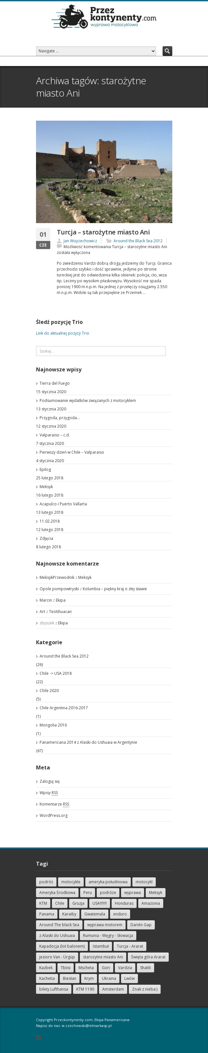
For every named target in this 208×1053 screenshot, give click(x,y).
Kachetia (47, 978)
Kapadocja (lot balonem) (62, 946)
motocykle (70, 882)
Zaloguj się (50, 781)
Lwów (129, 978)
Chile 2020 (49, 690)
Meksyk (46, 486)
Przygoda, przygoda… (60, 417)
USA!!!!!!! (99, 903)
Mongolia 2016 (53, 725)
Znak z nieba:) (144, 989)
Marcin (46, 600)
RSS (38, 1037)
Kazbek (46, 967)
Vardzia (125, 967)
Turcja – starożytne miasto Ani (103, 232)
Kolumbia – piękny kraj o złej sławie (115, 589)
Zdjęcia (46, 538)
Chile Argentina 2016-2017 (64, 708)
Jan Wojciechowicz (80, 241)
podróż (46, 882)
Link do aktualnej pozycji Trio (62, 333)
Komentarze (54, 804)
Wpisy (49, 793)
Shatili (145, 967)
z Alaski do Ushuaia (57, 935)
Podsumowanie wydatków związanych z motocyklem (88, 400)
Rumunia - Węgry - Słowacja (108, 935)
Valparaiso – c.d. (55, 435)
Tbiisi (65, 967)
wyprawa (132, 892)
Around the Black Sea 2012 (138, 241)
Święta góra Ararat (148, 957)
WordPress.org (53, 815)
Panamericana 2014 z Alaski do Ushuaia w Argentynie (88, 742)
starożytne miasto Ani (103, 957)
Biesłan (69, 978)
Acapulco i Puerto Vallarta (63, 504)
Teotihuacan (60, 611)
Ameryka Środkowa (57, 892)
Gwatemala (94, 914)
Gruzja (78, 903)
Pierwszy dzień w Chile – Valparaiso (72, 452)
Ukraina (109, 978)
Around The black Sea (59, 924)
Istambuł (101, 946)
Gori (106, 967)
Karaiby (69, 914)
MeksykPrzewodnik (57, 577)
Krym (89, 978)
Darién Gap (141, 924)
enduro (120, 914)
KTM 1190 (85, 989)
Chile (59, 903)
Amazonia (150, 903)
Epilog (45, 469)
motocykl (144, 882)
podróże (108, 892)
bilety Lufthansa (53, 989)
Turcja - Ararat (130, 946)
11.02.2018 (50, 521)
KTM (43, 903)
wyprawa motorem (104, 924)
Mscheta (86, 967)
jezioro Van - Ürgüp (57, 957)
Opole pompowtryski (59, 589)
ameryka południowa (108, 882)
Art (42, 611)
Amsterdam (113, 989)
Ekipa (61, 600)
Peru (87, 892)
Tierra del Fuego (55, 383)
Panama (46, 914)
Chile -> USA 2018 (56, 673)
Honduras (124, 903)
